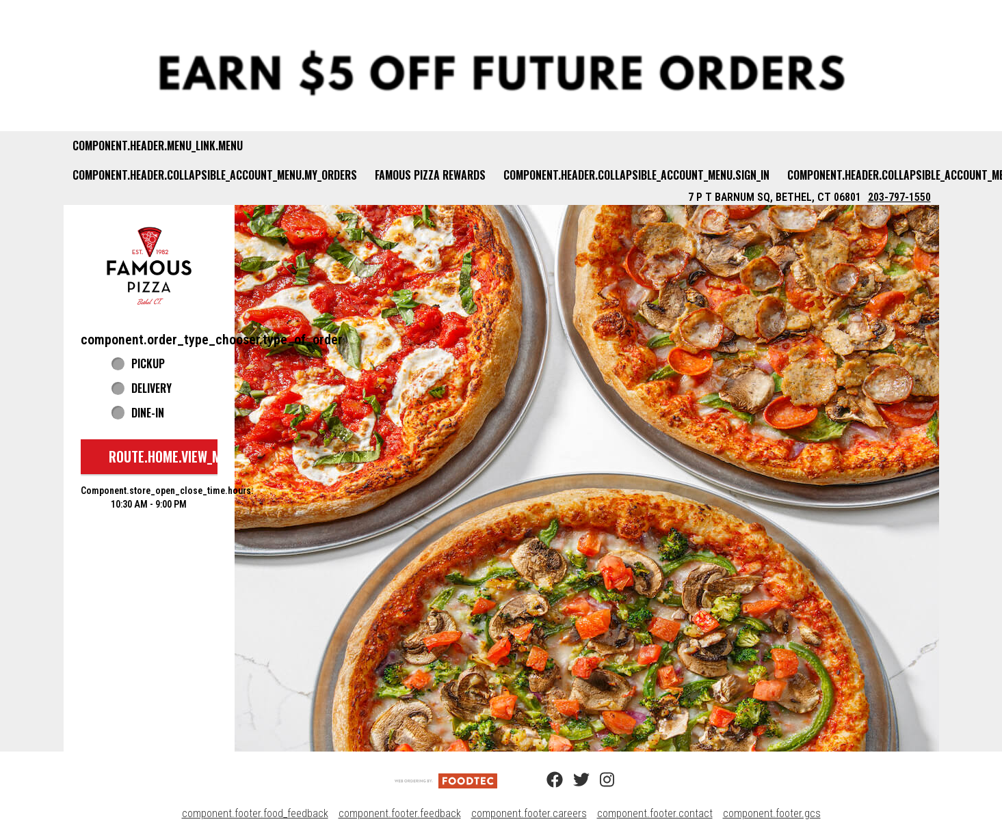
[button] (149, 265)
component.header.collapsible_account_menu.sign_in (636, 175)
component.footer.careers (529, 813)
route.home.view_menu (176, 456)
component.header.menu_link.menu (157, 145)
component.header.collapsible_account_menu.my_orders (214, 175)
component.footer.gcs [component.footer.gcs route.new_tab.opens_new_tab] (772, 813)
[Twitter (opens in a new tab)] (573, 780)
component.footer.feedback (400, 813)
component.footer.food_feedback (255, 813)
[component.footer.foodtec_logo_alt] (446, 779)
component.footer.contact (655, 813)
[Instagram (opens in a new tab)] (600, 780)
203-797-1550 (899, 197)
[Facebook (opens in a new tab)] (546, 780)
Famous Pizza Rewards (430, 175)
